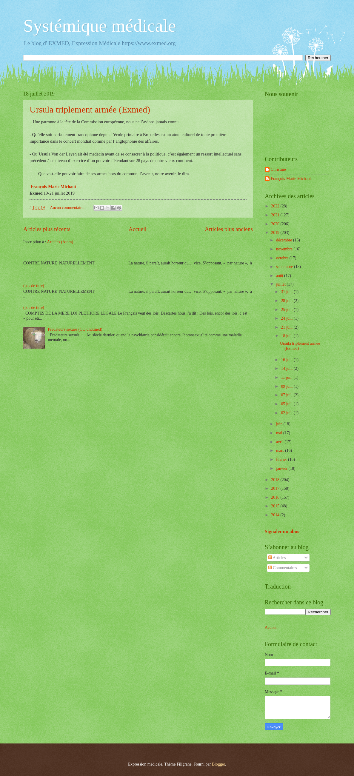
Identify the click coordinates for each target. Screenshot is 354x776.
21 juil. (287, 327)
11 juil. (287, 377)
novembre (285, 249)
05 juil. (287, 404)
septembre (285, 266)
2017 (275, 488)
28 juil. (287, 300)
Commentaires (282, 568)
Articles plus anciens (229, 229)
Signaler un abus (282, 531)
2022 (275, 206)
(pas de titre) (33, 286)
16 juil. (287, 360)
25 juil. (287, 309)
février (282, 459)
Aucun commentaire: (68, 207)
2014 (275, 515)
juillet (281, 284)
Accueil (138, 229)
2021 (275, 215)
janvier (282, 468)
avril (280, 442)
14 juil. (287, 368)
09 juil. (287, 386)
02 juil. (287, 413)
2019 (275, 232)
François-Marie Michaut (291, 178)
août (280, 275)
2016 (275, 497)
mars (280, 450)
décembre (284, 240)
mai (279, 433)
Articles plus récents (46, 229)
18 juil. (287, 336)
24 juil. (287, 318)
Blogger (218, 764)
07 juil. (287, 395)
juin (280, 424)
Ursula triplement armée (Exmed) (90, 109)
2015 (275, 506)
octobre (283, 258)
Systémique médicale (99, 26)
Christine (278, 169)
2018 (275, 480)
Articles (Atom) (60, 242)
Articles (277, 557)
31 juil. (287, 292)
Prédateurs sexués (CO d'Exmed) (75, 329)
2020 (275, 224)
